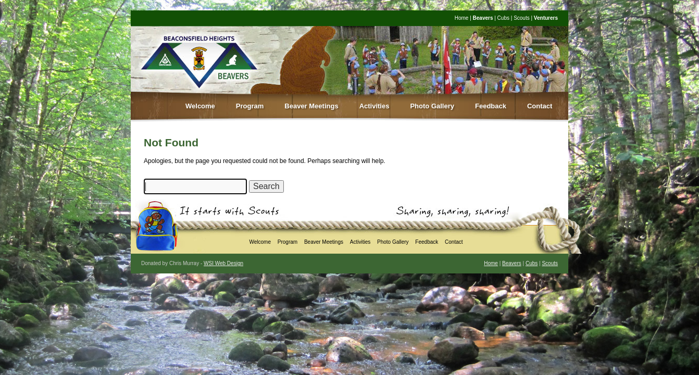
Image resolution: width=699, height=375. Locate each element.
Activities (374, 106)
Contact (539, 106)
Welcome (200, 106)
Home (462, 18)
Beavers (483, 18)
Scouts (522, 18)
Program (250, 106)
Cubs (503, 18)
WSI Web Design (223, 263)
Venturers (546, 18)
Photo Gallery (432, 106)
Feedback (490, 106)
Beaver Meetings (311, 106)
